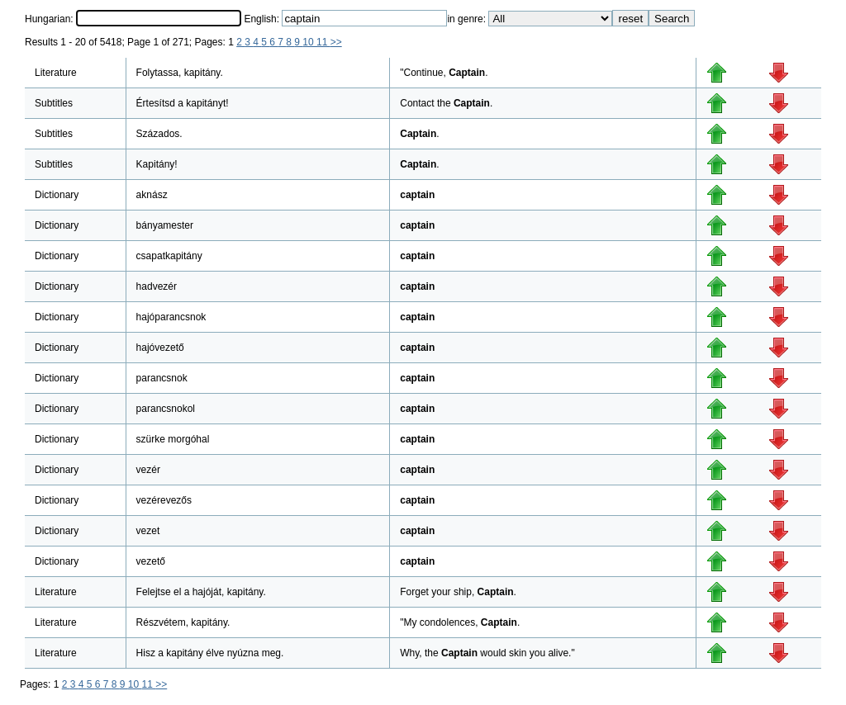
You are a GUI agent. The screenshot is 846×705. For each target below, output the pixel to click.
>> (336, 42)
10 (309, 42)
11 (323, 42)
